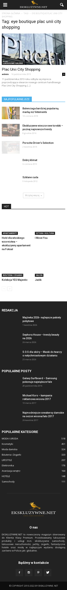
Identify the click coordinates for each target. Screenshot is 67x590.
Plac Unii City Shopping (21, 69)
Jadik (38, 279)
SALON (39, 275)
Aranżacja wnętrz (11, 470)
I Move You (41, 237)
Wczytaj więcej (33, 195)
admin (5, 74)
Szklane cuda (30, 177)
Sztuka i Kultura (45, 233)
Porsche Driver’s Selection (38, 142)
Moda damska (9, 449)
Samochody (8, 481)
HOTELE (6, 476)
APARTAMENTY (10, 233)
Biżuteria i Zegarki (12, 275)
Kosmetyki (7, 444)
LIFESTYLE (7, 460)
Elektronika (8, 465)
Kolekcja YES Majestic (15, 279)
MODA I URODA (10, 438)
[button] (62, 5)
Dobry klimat (30, 160)
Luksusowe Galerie (13, 63)
